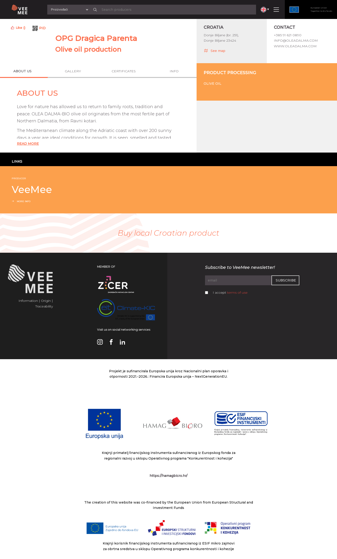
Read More (28, 144)
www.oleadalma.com (295, 46)
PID (42, 28)
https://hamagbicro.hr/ (168, 476)
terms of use (237, 292)
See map (214, 50)
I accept (230, 292)
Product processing (230, 72)
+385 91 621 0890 (287, 35)
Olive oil (212, 83)
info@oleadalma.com (296, 40)
